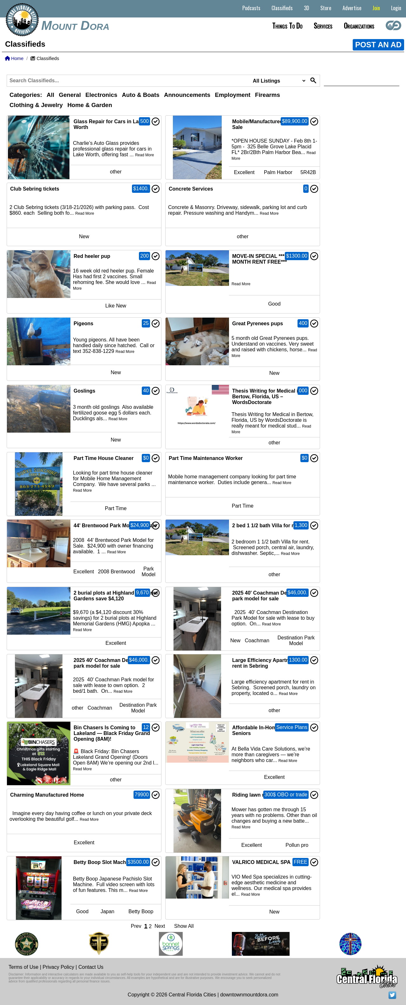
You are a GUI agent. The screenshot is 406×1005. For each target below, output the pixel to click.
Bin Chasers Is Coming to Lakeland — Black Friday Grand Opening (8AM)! (112, 733)
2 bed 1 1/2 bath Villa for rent (266, 525)
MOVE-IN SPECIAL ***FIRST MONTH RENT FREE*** (265, 259)
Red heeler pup (92, 256)
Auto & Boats (140, 94)
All (50, 94)
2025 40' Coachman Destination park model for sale (270, 595)
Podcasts (251, 8)
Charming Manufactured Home (47, 795)
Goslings (84, 391)
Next (159, 926)
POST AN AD (378, 44)
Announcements (187, 94)
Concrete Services (191, 189)
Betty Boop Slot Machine (103, 862)
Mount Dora (75, 25)
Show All (183, 926)
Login (396, 8)
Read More (144, 155)
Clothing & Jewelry (36, 105)
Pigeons (83, 323)
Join (376, 8)
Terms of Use (23, 967)
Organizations (359, 25)
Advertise (352, 8)
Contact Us (90, 967)
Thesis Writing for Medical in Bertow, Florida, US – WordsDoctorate (266, 396)
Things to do (287, 25)
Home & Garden (89, 105)
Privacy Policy (58, 967)
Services (323, 25)
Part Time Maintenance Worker (206, 458)
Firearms (267, 94)
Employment (233, 94)
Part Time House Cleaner (104, 458)
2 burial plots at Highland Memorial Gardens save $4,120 (116, 595)
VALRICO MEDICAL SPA (261, 862)
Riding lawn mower (255, 795)
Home (14, 58)
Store (325, 8)
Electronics (101, 94)
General (70, 94)
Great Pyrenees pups (257, 323)
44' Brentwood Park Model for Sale (115, 525)
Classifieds (282, 8)
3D (306, 8)
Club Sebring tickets (34, 189)
